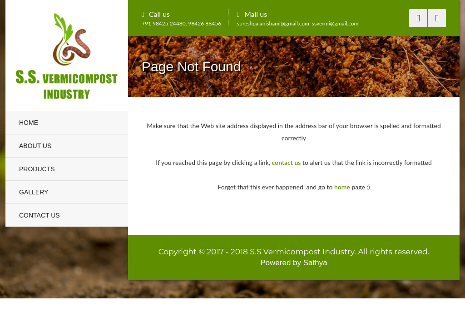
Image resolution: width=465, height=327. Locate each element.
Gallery (33, 192)
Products (37, 169)
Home (28, 122)
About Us (35, 145)
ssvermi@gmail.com (335, 23)
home (342, 187)
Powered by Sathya (293, 262)
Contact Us (39, 215)
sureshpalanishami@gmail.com (273, 23)
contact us (286, 162)
